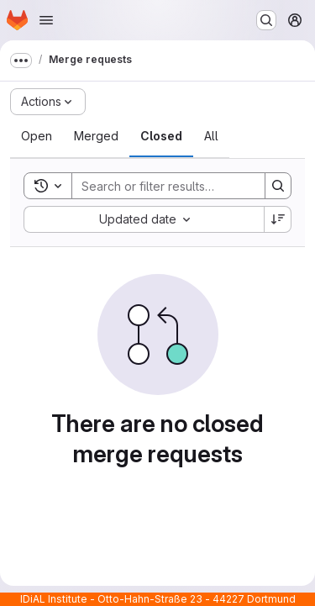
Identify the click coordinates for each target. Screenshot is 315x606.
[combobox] (144, 219)
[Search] (182, 186)
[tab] (36, 136)
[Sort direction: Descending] (278, 219)
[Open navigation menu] (46, 20)
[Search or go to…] (266, 20)
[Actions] (48, 101)
